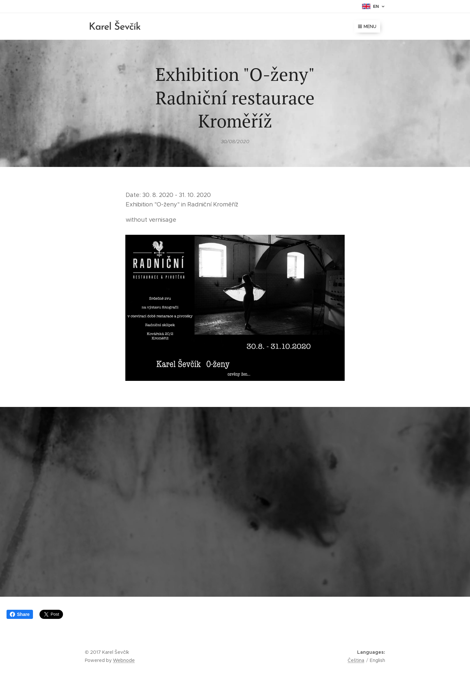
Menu (367, 26)
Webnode (124, 660)
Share (20, 614)
